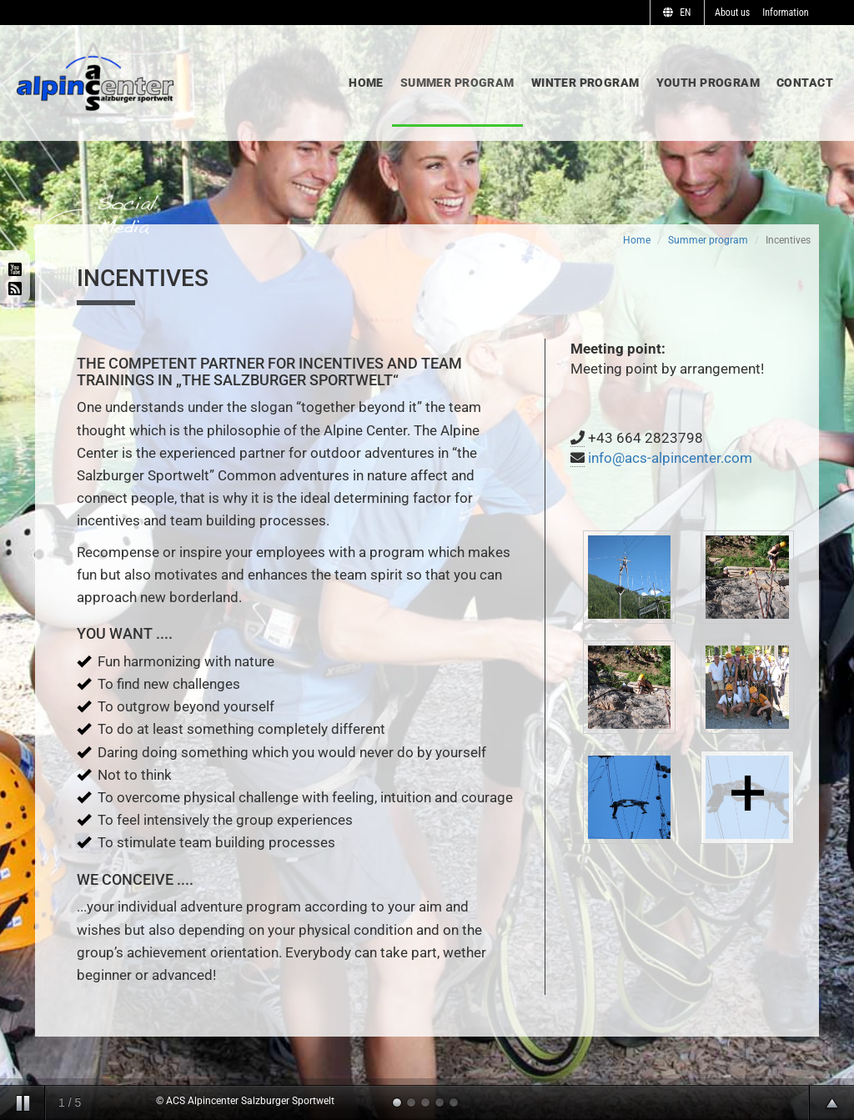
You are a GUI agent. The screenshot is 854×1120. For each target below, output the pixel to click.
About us (732, 12)
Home (366, 82)
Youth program (708, 82)
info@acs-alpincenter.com (670, 458)
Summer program (457, 82)
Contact (804, 82)
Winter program (585, 82)
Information (785, 12)
